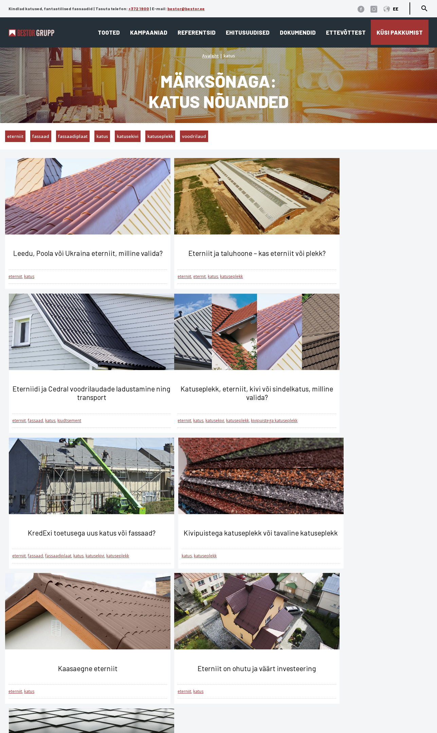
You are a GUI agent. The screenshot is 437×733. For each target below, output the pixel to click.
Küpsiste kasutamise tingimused (78, 654)
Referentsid (197, 32)
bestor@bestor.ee (186, 8)
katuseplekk (160, 136)
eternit (172, 285)
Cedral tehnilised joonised (256, 711)
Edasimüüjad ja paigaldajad (259, 681)
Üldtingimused (54, 664)
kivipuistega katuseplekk (105, 429)
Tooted (109, 32)
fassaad (40, 136)
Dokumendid (298, 32)
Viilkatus (139, 652)
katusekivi (128, 136)
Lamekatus (142, 661)
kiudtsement (350, 285)
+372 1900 (138, 8)
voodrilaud (194, 136)
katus (102, 136)
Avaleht (210, 56)
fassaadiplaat (73, 136)
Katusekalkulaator (245, 652)
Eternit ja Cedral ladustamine (260, 691)
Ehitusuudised (248, 32)
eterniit (15, 136)
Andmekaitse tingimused (68, 644)
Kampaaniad (148, 32)
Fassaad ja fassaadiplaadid (164, 671)
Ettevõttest (346, 32)
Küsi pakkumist (400, 32)
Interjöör (139, 681)
